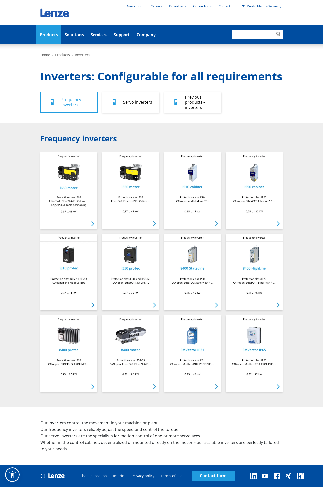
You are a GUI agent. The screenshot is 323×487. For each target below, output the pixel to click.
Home (45, 54)
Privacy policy (143, 475)
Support (122, 35)
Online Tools (202, 6)
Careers (156, 6)
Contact (224, 6)
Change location (93, 475)
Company (146, 35)
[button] (12, 474)
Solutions (74, 35)
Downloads (177, 6)
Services (99, 35)
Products (49, 35)
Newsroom (135, 6)
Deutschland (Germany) (261, 5)
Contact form (213, 475)
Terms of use (171, 475)
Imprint (119, 475)
